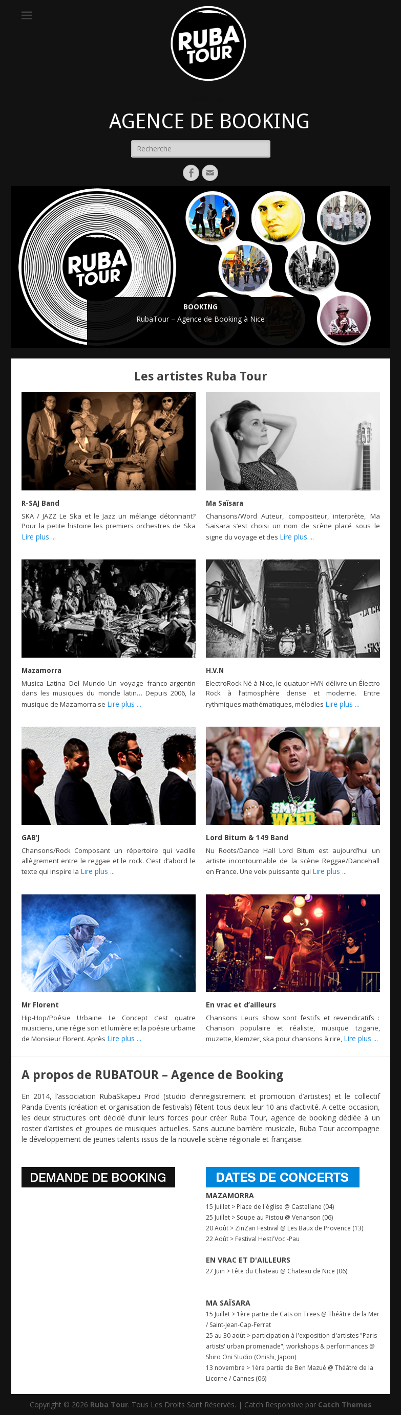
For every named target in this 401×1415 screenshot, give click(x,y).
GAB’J (30, 838)
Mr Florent (40, 1005)
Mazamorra (41, 670)
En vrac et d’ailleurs (241, 1005)
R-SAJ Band (40, 503)
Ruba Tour (208, 99)
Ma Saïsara (224, 503)
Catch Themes (345, 1404)
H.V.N (215, 670)
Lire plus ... (39, 537)
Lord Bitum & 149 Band (247, 838)
